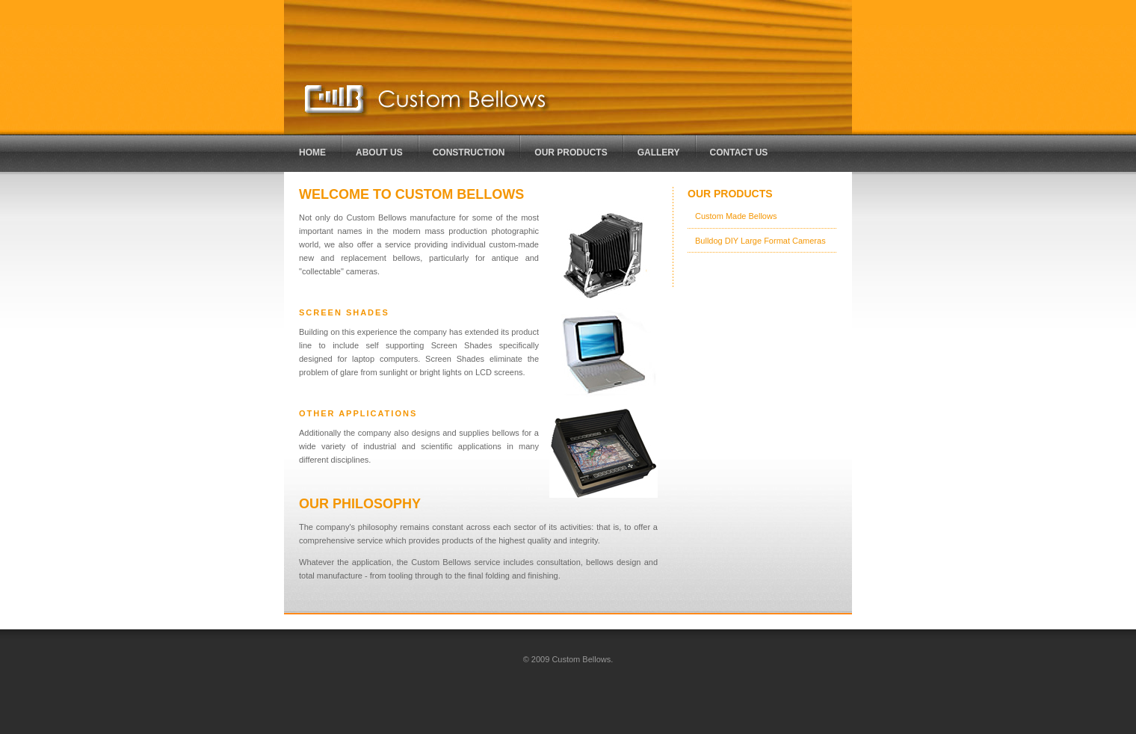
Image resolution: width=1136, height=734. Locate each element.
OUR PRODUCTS (570, 152)
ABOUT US (379, 152)
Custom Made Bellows (736, 216)
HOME (312, 152)
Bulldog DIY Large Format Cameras (760, 240)
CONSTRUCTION (469, 152)
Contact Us (739, 152)
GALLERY (659, 152)
